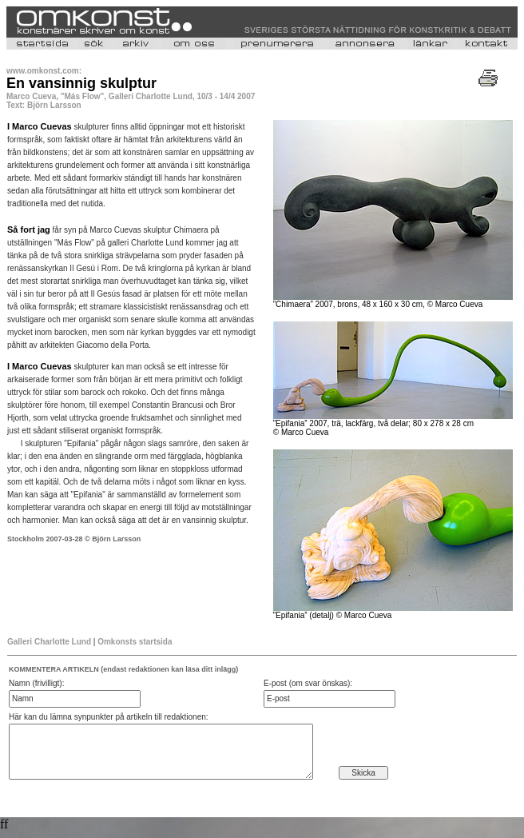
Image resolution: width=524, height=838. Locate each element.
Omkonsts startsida (134, 641)
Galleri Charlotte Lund (49, 641)
